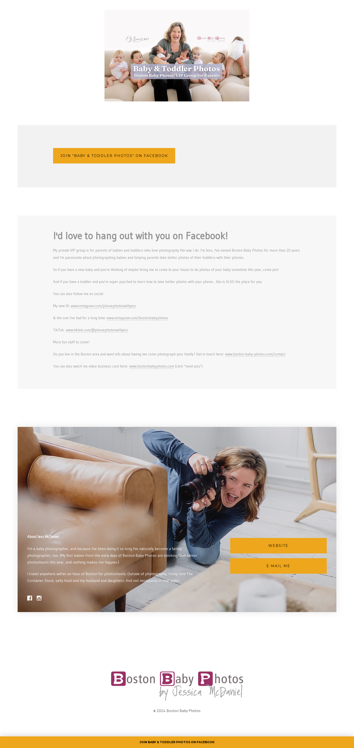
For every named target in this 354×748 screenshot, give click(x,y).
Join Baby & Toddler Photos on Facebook (177, 742)
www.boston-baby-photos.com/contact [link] (255, 354)
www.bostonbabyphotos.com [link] (151, 366)
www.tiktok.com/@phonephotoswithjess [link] (97, 330)
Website (278, 545)
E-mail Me (278, 566)
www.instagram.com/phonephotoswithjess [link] (103, 305)
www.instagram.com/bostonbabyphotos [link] (137, 318)
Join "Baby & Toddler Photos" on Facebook (114, 156)
